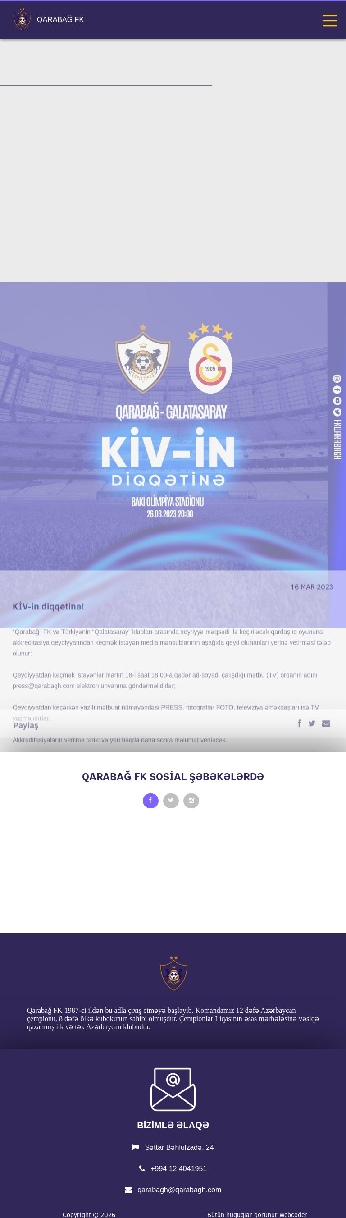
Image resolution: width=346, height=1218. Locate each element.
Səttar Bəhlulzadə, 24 (173, 1147)
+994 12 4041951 (173, 1168)
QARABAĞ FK (60, 19)
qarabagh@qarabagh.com (173, 1190)
